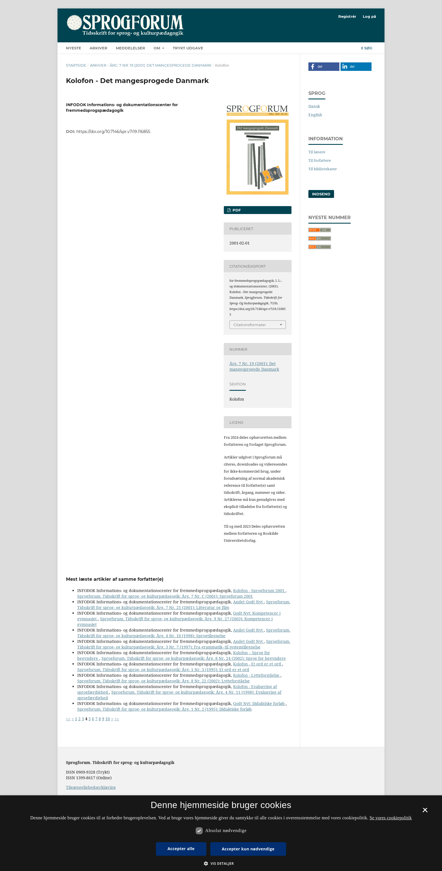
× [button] (425, 812)
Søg (366, 48)
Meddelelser (130, 48)
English (315, 114)
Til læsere (316, 151)
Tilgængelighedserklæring (91, 787)
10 (107, 718)
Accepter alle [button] (181, 848)
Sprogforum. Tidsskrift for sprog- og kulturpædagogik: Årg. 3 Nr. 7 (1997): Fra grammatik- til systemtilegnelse (183, 644)
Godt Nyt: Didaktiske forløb (259, 703)
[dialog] (221, 833)
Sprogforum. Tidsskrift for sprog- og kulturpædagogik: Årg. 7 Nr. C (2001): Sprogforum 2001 (165, 596)
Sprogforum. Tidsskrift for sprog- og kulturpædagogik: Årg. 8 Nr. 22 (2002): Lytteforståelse (163, 681)
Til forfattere (319, 160)
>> (116, 718)
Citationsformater (249, 324)
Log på (369, 16)
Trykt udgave (188, 48)
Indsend (321, 194)
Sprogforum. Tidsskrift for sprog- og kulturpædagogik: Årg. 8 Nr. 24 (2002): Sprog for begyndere (193, 658)
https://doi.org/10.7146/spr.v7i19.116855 (113, 131)
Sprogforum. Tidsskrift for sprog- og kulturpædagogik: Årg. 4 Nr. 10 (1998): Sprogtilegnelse (183, 632)
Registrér (347, 16)
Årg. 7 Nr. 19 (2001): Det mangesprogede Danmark (160, 65)
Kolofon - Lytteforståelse (256, 675)
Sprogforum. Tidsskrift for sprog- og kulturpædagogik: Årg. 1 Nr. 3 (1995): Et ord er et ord (163, 669)
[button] (323, 66)
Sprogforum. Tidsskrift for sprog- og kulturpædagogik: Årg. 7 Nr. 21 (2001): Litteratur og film (183, 604)
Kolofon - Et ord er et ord (257, 664)
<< (68, 718)
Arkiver (98, 48)
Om (157, 48)
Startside (76, 65)
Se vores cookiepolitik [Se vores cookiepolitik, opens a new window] (391, 817)
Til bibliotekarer (322, 168)
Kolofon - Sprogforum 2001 (259, 590)
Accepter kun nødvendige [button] (248, 849)
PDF (236, 210)
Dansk (314, 106)
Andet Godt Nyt (248, 601)
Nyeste (73, 48)
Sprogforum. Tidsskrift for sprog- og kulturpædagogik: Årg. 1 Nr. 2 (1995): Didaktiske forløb (164, 709)
